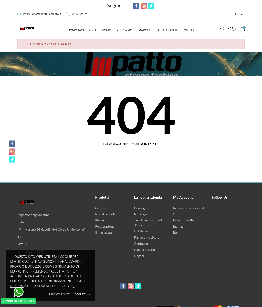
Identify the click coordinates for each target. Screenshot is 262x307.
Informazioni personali (189, 208)
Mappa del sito (144, 249)
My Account (183, 197)
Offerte (100, 208)
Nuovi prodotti (105, 214)
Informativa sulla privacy (46, 286)
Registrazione (104, 226)
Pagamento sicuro (146, 237)
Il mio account (105, 232)
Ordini (177, 214)
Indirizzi (178, 226)
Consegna (141, 208)
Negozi (139, 256)
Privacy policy (59, 294)
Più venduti (103, 220)
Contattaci (141, 243)
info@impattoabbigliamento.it (42, 14)
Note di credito (183, 220)
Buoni (177, 232)
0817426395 (80, 14)
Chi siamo (141, 231)
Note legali (141, 214)
